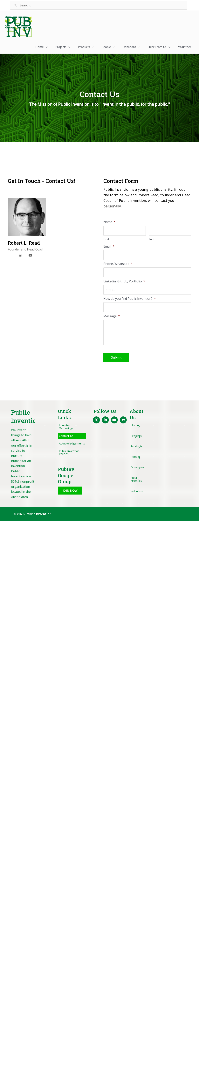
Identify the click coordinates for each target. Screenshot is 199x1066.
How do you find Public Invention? (129, 299)
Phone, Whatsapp (118, 264)
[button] (34, 46)
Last (151, 238)
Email (108, 246)
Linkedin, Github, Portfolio (124, 281)
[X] (11, 255)
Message (111, 317)
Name (109, 221)
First (106, 238)
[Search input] (98, 5)
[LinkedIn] (20, 254)
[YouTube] (30, 254)
